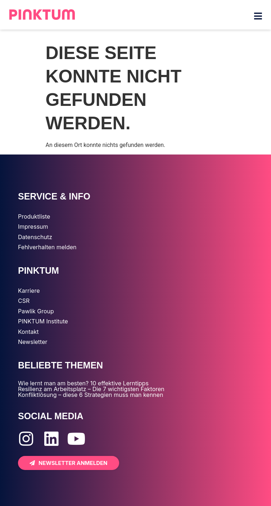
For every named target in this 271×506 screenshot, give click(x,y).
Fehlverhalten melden (47, 247)
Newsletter (33, 341)
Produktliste (34, 216)
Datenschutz (35, 237)
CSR (24, 300)
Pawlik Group (36, 311)
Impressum (33, 226)
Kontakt (28, 331)
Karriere (29, 290)
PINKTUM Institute (43, 321)
